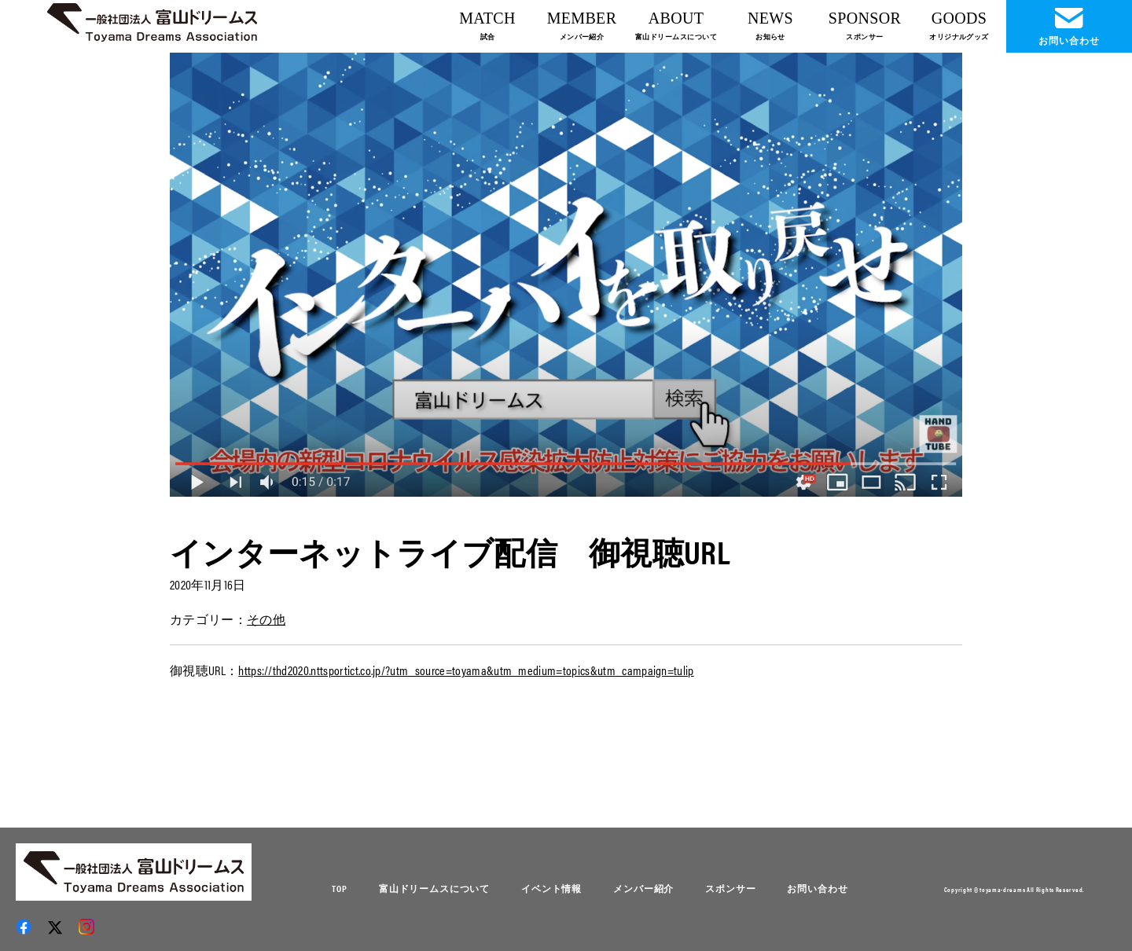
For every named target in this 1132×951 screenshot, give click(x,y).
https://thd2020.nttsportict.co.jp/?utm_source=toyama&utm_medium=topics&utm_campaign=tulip (465, 670)
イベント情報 (551, 888)
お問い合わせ (817, 888)
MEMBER (582, 25)
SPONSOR (865, 25)
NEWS (770, 25)
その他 (266, 619)
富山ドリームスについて (434, 888)
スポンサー (730, 888)
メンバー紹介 (643, 888)
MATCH (487, 25)
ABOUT (676, 25)
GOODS (959, 25)
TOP (339, 888)
